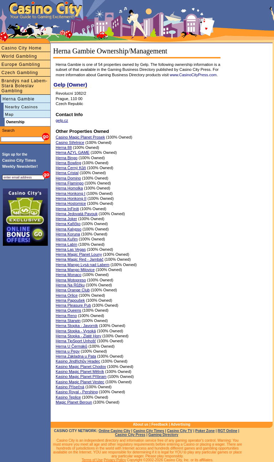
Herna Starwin (68, 320)
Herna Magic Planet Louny (79, 254)
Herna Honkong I (70, 193)
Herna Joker (66, 219)
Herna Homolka (69, 188)
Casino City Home (21, 48)
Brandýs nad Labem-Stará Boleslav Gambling (24, 85)
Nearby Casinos (21, 107)
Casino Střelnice (70, 142)
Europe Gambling (20, 64)
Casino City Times (148, 431)
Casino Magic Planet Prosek (80, 137)
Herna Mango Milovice (75, 270)
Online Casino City (114, 431)
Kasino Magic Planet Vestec (80, 382)
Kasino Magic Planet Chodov (81, 366)
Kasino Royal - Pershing (77, 392)
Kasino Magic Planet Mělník (80, 371)
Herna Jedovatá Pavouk (76, 214)
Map (9, 114)
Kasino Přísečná (70, 387)
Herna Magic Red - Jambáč (79, 259)
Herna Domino (68, 178)
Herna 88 (64, 147)
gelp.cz (62, 120)
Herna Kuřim (67, 239)
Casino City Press (130, 435)
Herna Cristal (67, 173)
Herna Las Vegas (71, 249)
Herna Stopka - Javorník (77, 325)
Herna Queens (68, 310)
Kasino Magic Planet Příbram (81, 376)
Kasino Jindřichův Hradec (78, 361)
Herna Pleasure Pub (73, 305)
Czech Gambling (19, 72)
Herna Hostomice (71, 203)
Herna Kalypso (68, 229)
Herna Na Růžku (70, 285)
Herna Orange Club (73, 290)
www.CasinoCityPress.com (193, 75)
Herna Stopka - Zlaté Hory (78, 336)
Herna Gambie (18, 99)
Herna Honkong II (71, 198)
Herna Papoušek (70, 300)
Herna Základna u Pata (76, 356)
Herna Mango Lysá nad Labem (83, 265)
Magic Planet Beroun (74, 402)
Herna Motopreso (71, 280)
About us (140, 424)
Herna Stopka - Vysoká (76, 331)
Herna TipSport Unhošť (76, 341)
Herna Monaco (68, 274)
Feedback (159, 424)
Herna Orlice (67, 295)
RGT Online (227, 431)
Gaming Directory (163, 435)
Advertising (180, 424)
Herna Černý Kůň (71, 168)
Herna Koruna (68, 234)
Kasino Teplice (68, 397)
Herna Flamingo (69, 183)
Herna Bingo (66, 158)
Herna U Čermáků (71, 346)
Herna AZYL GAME (73, 152)
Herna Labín (66, 244)
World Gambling (19, 56)
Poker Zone (204, 431)
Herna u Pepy (68, 351)
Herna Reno (66, 315)
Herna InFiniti (67, 209)
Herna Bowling (68, 163)
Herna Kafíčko (68, 224)
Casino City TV (179, 431)
